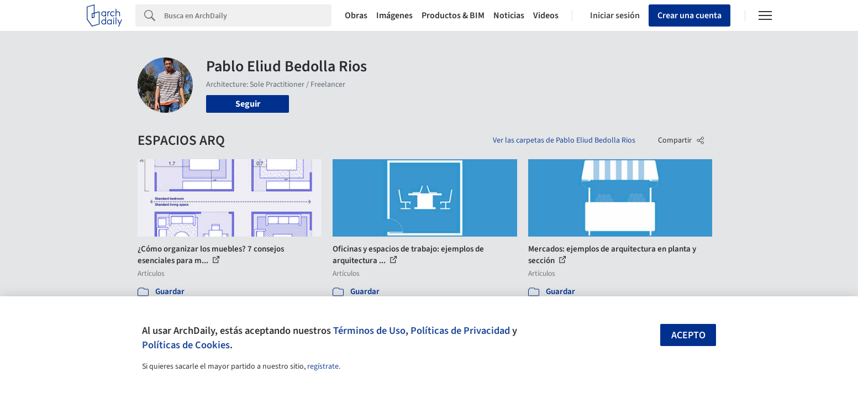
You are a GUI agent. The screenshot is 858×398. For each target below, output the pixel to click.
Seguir (247, 104)
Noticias (508, 15)
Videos (546, 15)
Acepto (688, 335)
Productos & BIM (453, 15)
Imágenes (394, 15)
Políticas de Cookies (186, 345)
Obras (356, 15)
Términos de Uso (369, 330)
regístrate (323, 366)
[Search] (247, 15)
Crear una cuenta (689, 15)
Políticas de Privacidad (460, 330)
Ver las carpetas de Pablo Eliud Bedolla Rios (564, 140)
